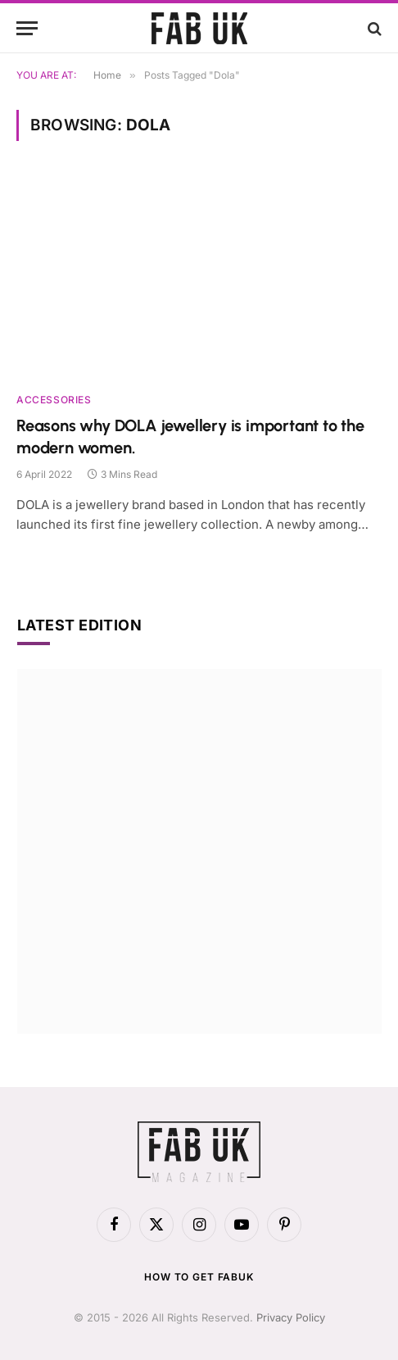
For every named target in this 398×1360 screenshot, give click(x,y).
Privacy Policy (290, 1317)
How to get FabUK (198, 1277)
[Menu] (27, 28)
